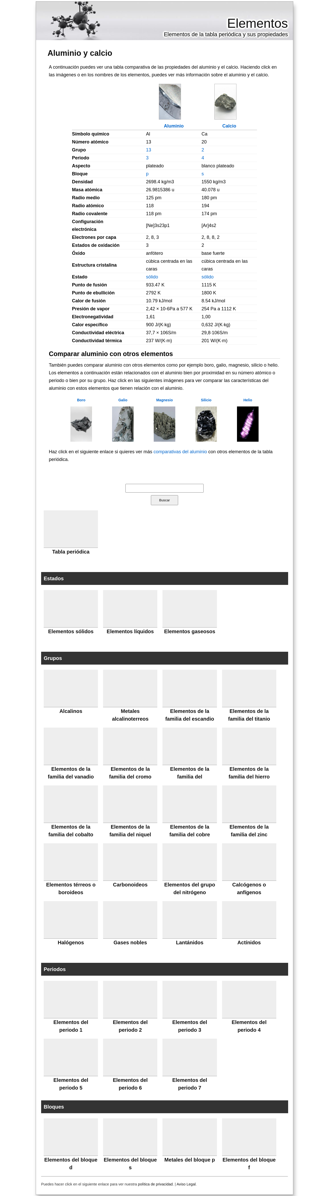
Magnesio (164, 400)
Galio (122, 400)
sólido (152, 276)
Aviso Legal (186, 1184)
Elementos (257, 23)
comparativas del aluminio (180, 451)
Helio (247, 400)
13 (148, 149)
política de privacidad (155, 1184)
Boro (81, 400)
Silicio (206, 400)
